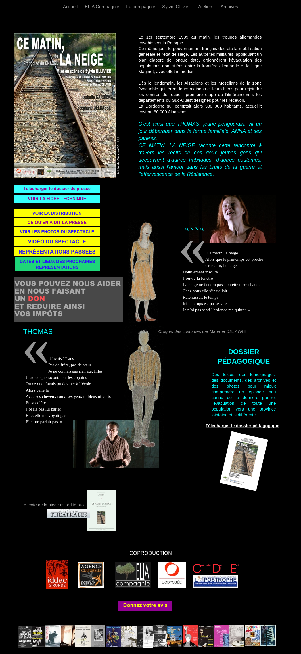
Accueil (71, 6)
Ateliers (206, 6)
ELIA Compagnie (103, 6)
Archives (229, 6)
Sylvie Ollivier (177, 6)
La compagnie (141, 6)
